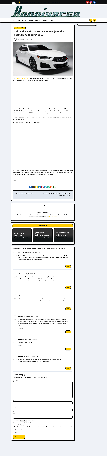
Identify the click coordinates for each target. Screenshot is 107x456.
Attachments (16, 420)
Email (14, 406)
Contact (31, 20)
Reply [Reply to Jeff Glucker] (68, 265)
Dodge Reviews (18, 455)
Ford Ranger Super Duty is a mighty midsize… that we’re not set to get (63, 234)
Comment (16, 379)
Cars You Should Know (20, 27)
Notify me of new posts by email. (22, 432)
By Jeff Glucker (19, 39)
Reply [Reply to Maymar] (68, 308)
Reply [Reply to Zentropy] (68, 367)
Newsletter (38, 20)
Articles (24, 20)
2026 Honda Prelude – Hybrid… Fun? (20, 234)
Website (15, 413)
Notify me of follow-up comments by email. (25, 429)
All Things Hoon (18, 453)
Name (14, 400)
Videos (51, 20)
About (18, 20)
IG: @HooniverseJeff (54, 216)
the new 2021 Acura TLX (22, 78)
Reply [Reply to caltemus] (68, 287)
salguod (20, 316)
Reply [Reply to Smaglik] (68, 348)
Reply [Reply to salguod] (68, 331)
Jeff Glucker (44, 212)
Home (13, 20)
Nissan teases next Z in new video (24, 193)
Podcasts (45, 20)
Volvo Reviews (81, 455)
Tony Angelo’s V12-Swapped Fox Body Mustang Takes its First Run (42, 234)
